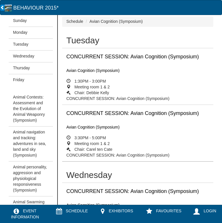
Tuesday (20, 44)
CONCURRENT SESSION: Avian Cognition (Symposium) (138, 77)
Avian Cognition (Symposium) (116, 21)
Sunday (20, 20)
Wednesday (23, 56)
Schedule (74, 21)
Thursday (21, 68)
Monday (20, 32)
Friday (18, 79)
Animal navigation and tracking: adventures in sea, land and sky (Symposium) (29, 143)
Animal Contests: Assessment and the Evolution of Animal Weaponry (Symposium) (29, 108)
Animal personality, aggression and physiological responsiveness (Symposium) (30, 178)
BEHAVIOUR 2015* (32, 8)
